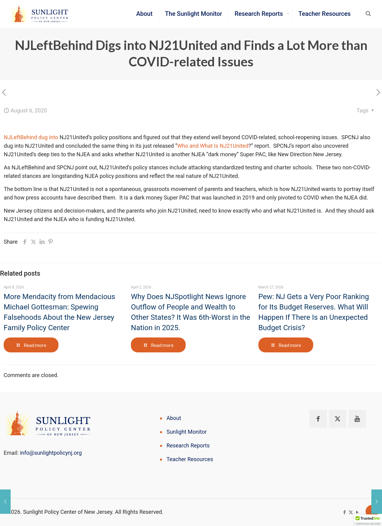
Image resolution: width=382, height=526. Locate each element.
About (173, 418)
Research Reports (188, 445)
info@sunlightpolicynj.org (51, 453)
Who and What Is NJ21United (212, 146)
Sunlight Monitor (186, 432)
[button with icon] (318, 419)
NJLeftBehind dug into (31, 137)
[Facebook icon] (344, 512)
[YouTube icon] (357, 512)
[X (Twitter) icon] (351, 512)
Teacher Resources (189, 459)
